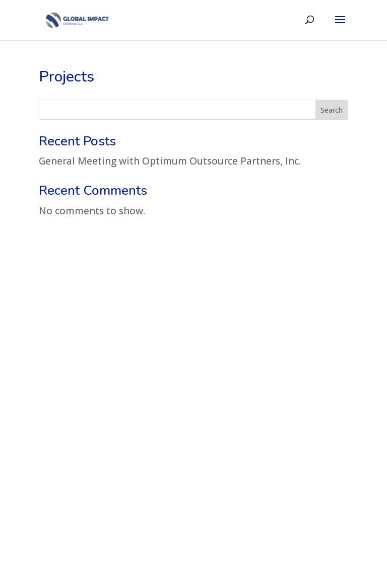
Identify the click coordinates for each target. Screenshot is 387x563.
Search (331, 110)
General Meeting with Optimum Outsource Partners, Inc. (170, 161)
